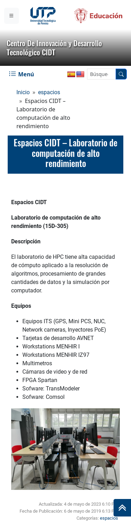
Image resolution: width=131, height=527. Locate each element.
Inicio (23, 92)
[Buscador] (121, 74)
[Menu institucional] (11, 16)
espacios (49, 92)
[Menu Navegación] (22, 74)
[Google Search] (101, 74)
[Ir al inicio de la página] (122, 507)
